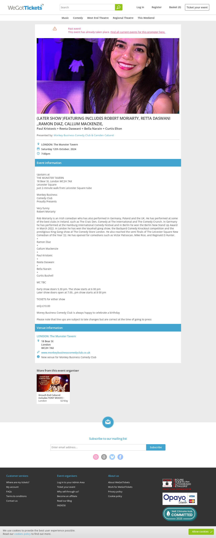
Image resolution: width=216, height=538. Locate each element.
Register (157, 7)
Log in (140, 7)
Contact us (12, 500)
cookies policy (22, 534)
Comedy (78, 18)
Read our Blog (64, 500)
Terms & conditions (16, 496)
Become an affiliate (67, 496)
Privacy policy (115, 491)
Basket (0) (175, 7)
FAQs (9, 491)
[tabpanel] (53, 388)
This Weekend (146, 18)
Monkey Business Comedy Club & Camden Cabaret (84, 135)
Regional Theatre (123, 18)
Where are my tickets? (17, 482)
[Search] (118, 7)
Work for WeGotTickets (120, 487)
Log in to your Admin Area (71, 482)
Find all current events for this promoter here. (138, 32)
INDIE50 (61, 505)
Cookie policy (115, 496)
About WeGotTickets (119, 482)
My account (12, 487)
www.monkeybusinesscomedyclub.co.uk (65, 352)
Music (65, 18)
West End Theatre (98, 18)
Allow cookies (200, 531)
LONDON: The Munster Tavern (56, 336)
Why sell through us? (68, 491)
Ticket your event (197, 7)
